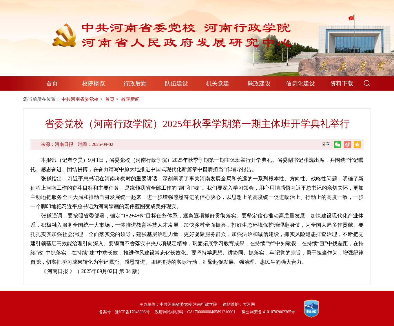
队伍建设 (176, 83)
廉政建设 (259, 83)
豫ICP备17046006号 (132, 312)
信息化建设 (300, 83)
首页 (52, 83)
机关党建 (217, 83)
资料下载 (341, 83)
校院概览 (93, 83)
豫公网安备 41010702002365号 (269, 312)
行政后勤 (135, 83)
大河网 (249, 304)
